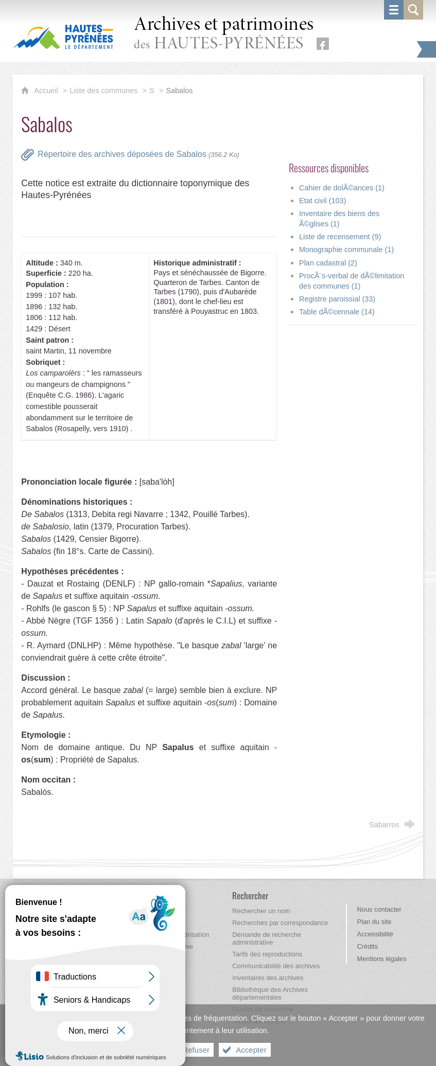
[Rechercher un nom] (261, 911)
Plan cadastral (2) (328, 263)
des (224, 34)
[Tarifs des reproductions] (267, 954)
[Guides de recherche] (262, 1009)
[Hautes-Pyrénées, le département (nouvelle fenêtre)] (63, 36)
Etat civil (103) (322, 201)
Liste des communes (103, 90)
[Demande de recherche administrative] (266, 938)
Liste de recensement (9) (340, 237)
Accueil (47, 90)
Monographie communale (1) (346, 249)
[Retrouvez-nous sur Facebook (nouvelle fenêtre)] (323, 44)
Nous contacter (379, 909)
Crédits (367, 946)
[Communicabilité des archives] (276, 966)
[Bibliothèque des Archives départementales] (270, 993)
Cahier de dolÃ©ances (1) (342, 188)
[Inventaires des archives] (267, 978)
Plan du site (374, 922)
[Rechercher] (250, 895)
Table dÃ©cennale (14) (337, 312)
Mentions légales (382, 959)
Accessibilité (375, 934)
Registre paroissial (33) (337, 299)
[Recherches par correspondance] (280, 923)
